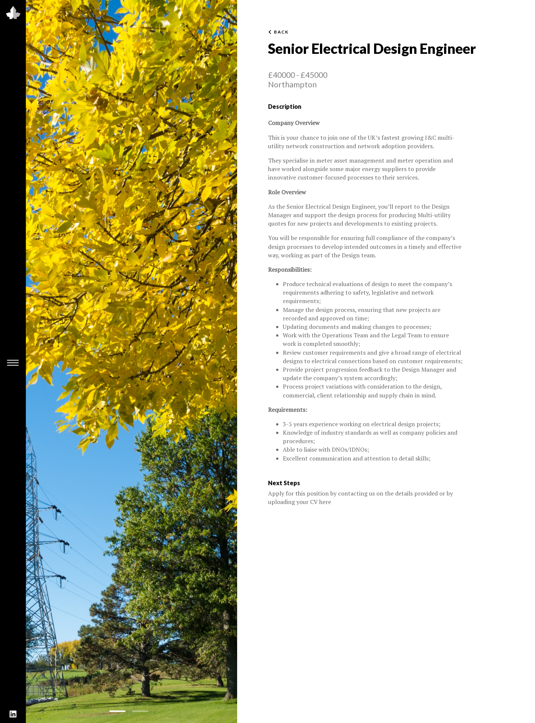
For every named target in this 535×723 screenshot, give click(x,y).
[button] (117, 711)
